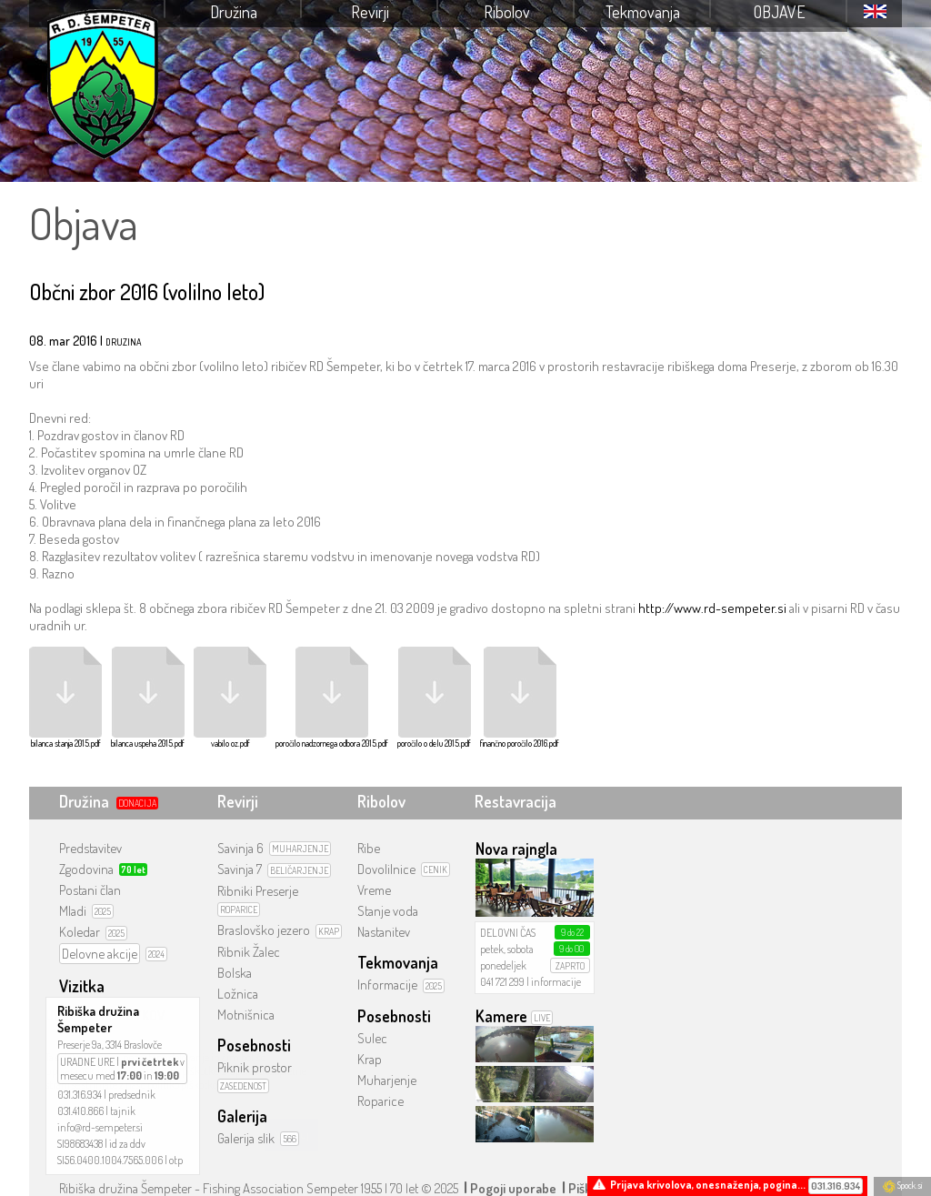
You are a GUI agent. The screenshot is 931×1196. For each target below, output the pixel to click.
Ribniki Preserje (257, 891)
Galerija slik (246, 1138)
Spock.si (902, 1185)
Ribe (368, 848)
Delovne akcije (99, 953)
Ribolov (507, 12)
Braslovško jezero (263, 930)
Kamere (501, 1016)
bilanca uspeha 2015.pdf (148, 698)
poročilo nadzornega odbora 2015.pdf (331, 698)
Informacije (387, 984)
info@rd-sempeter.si (100, 1127)
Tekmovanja (643, 12)
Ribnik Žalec (248, 951)
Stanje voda (387, 911)
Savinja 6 (240, 848)
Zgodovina (86, 869)
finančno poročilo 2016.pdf (519, 698)
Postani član (90, 890)
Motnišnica (246, 1014)
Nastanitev (383, 931)
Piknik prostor (254, 1067)
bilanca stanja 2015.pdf (65, 698)
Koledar (79, 931)
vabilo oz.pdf (230, 698)
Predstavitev (90, 848)
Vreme (374, 890)
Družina (233, 12)
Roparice (380, 1101)
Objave (780, 12)
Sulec (372, 1038)
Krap (369, 1059)
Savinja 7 (239, 869)
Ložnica (237, 993)
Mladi (72, 911)
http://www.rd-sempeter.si (712, 608)
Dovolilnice (386, 869)
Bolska (234, 972)
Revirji (370, 12)
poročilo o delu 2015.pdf (434, 698)
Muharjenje (386, 1080)
